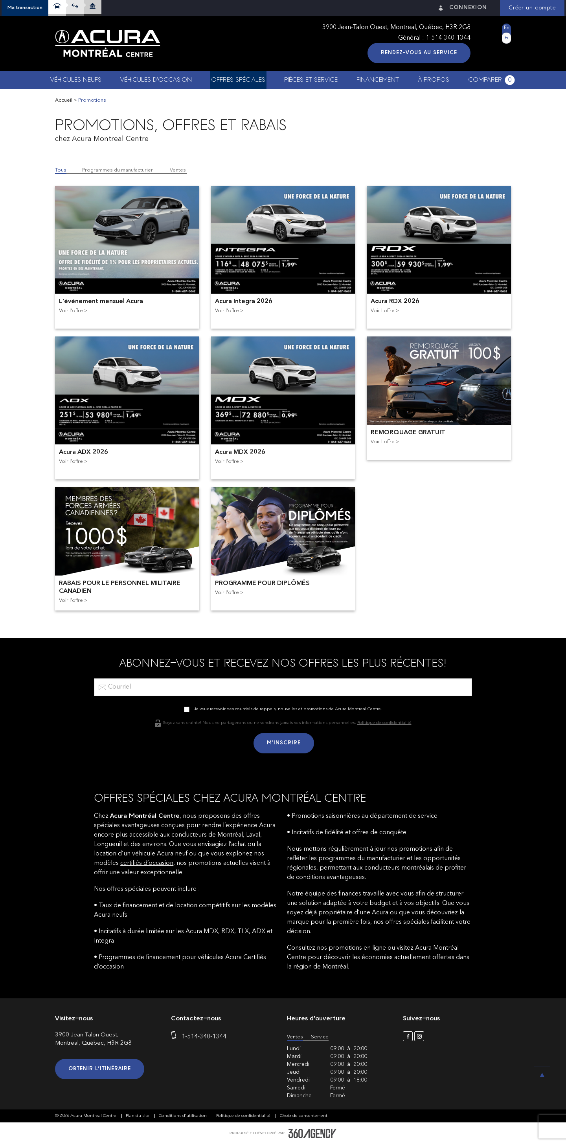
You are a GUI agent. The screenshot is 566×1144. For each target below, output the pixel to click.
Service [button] (320, 1037)
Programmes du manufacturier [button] (117, 170)
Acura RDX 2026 (395, 301)
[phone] (175, 1037)
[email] (283, 687)
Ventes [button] (178, 170)
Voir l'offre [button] (71, 310)
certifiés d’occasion (146, 863)
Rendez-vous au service (419, 52)
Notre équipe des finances (324, 894)
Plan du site (138, 1116)
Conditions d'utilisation (183, 1116)
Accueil (63, 100)
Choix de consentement (303, 1116)
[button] (25, 8)
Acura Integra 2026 (243, 301)
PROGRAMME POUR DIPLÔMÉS (262, 583)
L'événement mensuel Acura (101, 301)
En (506, 28)
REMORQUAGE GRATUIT (408, 432)
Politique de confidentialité (384, 723)
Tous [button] (60, 170)
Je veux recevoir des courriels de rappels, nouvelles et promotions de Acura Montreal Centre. (288, 709)
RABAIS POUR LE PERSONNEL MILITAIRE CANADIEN (119, 587)
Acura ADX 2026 (83, 452)
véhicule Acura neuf (159, 854)
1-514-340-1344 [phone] (448, 38)
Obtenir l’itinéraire (99, 1068)
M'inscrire (284, 743)
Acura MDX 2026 (240, 452)
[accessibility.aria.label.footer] (312, 1133)
